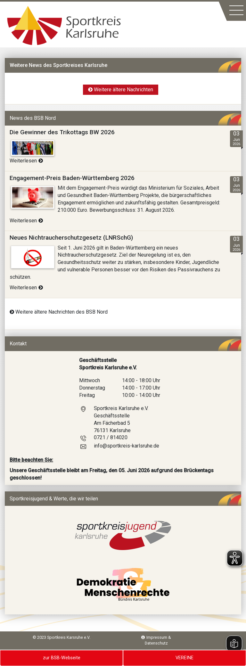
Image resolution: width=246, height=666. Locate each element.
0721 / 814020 (110, 437)
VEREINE (184, 658)
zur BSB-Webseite (61, 658)
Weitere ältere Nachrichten (120, 89)
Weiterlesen (26, 161)
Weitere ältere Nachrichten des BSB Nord (59, 312)
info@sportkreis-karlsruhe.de (126, 446)
